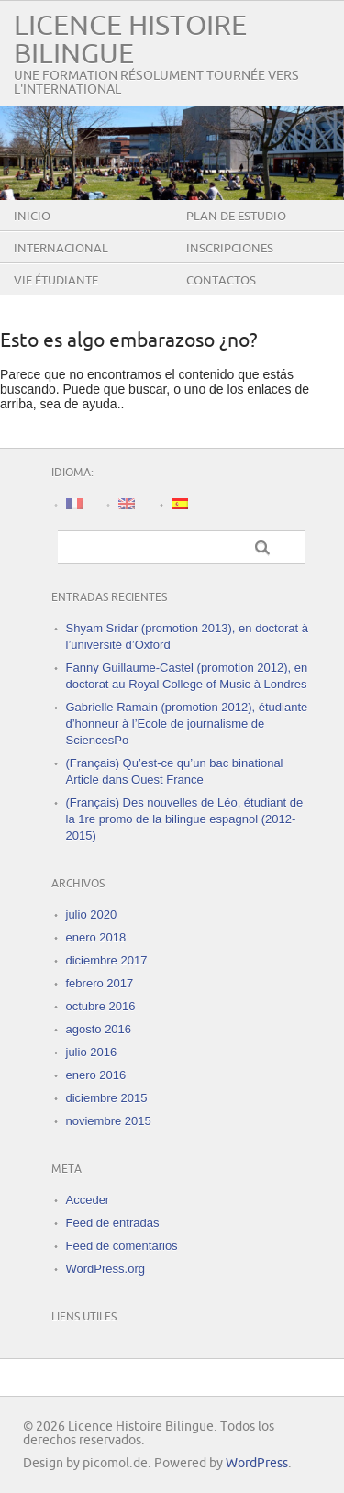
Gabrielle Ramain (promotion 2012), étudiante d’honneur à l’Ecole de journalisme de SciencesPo (187, 723)
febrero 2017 (100, 983)
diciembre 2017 (107, 960)
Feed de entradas (113, 1223)
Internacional (61, 248)
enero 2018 (96, 937)
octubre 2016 (101, 1006)
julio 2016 (91, 1052)
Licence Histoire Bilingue (130, 40)
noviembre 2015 (108, 1121)
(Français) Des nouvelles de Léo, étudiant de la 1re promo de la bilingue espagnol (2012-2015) (185, 819)
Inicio (32, 216)
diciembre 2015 (107, 1098)
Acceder (88, 1200)
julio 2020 (91, 914)
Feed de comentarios (122, 1246)
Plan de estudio (236, 216)
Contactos (221, 280)
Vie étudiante (56, 280)
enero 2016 (96, 1075)
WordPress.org (105, 1269)
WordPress (257, 1463)
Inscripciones (229, 248)
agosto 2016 (99, 1029)
